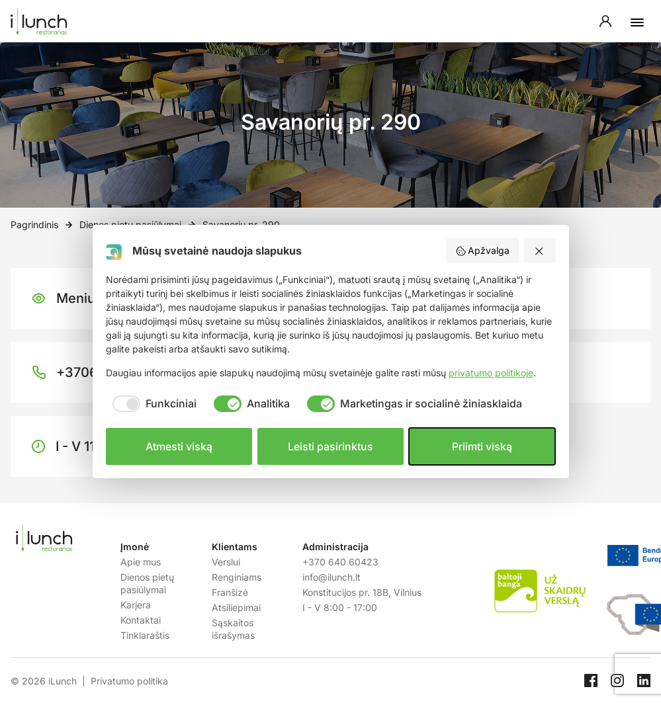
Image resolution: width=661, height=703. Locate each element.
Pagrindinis (34, 224)
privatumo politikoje (491, 372)
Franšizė (230, 592)
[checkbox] (151, 403)
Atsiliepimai (236, 607)
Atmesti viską (179, 446)
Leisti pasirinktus (330, 446)
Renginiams (236, 577)
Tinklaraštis (144, 635)
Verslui (226, 561)
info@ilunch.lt (331, 577)
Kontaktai (140, 620)
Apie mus (140, 561)
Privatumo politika (129, 680)
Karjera (135, 604)
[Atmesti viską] (540, 250)
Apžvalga (482, 251)
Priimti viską (482, 446)
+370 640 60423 (340, 561)
